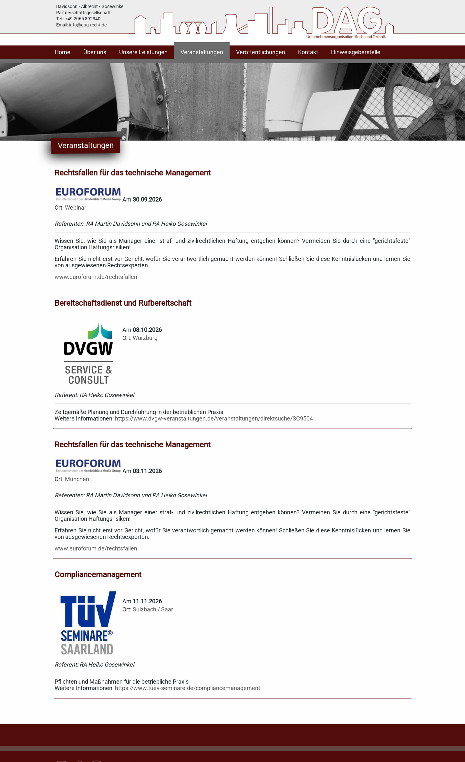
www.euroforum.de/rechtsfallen (96, 276)
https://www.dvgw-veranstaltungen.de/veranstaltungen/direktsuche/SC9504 (214, 418)
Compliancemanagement (98, 574)
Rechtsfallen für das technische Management (133, 172)
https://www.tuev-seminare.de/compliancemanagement (187, 688)
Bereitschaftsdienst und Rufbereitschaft (123, 303)
